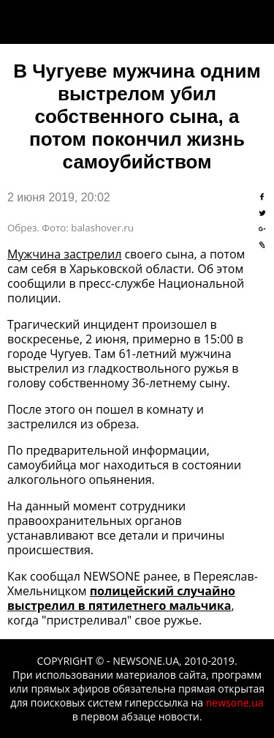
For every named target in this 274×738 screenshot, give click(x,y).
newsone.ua (235, 702)
